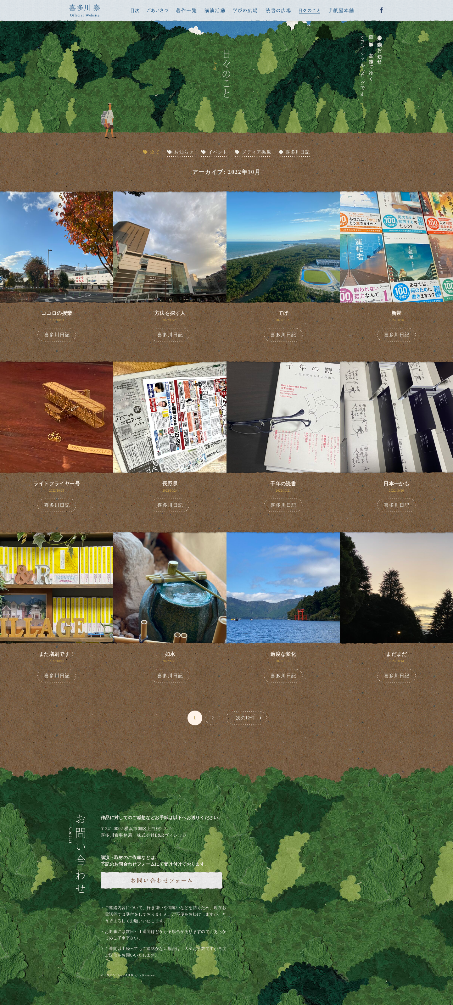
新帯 (396, 313)
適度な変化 (283, 654)
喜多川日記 (298, 152)
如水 (170, 654)
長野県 (170, 483)
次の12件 (245, 717)
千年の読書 (283, 483)
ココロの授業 (56, 313)
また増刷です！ (57, 654)
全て (155, 152)
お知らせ (184, 152)
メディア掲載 (256, 152)
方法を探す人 (169, 313)
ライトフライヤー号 (56, 483)
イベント (218, 152)
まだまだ (396, 654)
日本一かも (396, 483)
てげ (283, 313)
